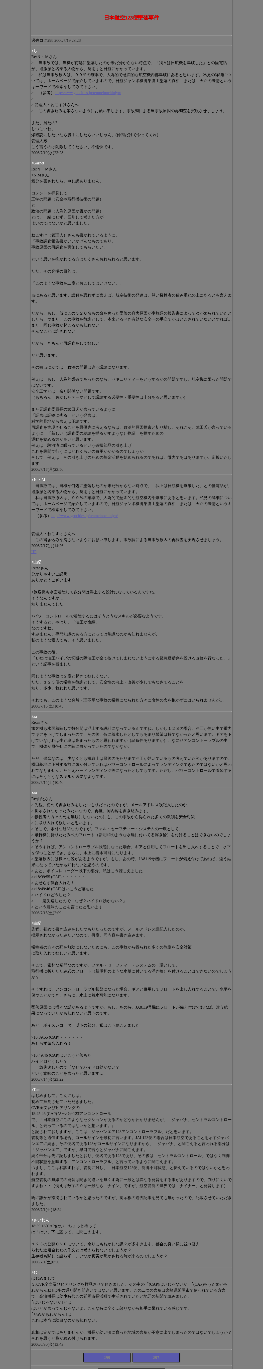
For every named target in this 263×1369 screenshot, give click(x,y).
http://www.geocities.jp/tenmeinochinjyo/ (88, 93)
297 (156, 1357)
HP (33, 552)
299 (107, 1357)
